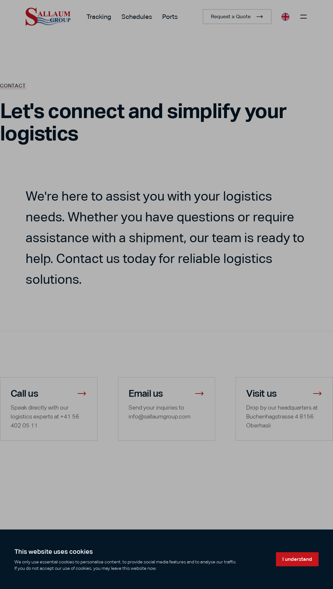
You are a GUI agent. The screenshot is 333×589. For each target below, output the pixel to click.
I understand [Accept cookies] (297, 559)
